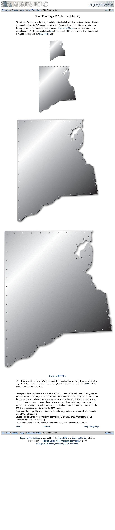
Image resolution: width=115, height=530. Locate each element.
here (51, 31)
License (47, 426)
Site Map (109, 10)
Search (19, 426)
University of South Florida (66, 444)
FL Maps (6, 10)
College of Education (45, 444)
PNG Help (43, 34)
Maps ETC (62, 438)
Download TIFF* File (57, 376)
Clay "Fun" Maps (33, 10)
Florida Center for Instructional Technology (61, 441)
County (15, 10)
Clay (22, 10)
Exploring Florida (79, 438)
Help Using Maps (65, 28)
